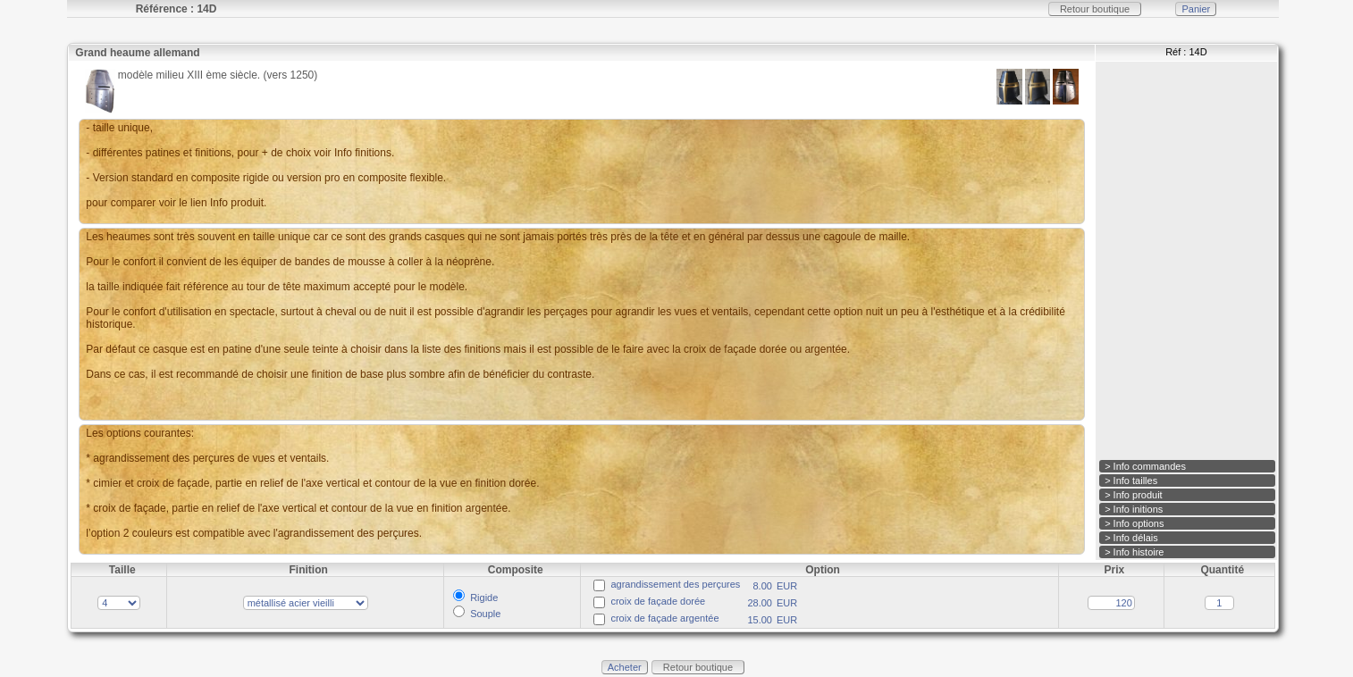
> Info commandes (1145, 466)
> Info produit (1134, 494)
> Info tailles (1131, 480)
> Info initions (1134, 509)
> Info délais (1131, 537)
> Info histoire (1134, 552)
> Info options (1134, 523)
